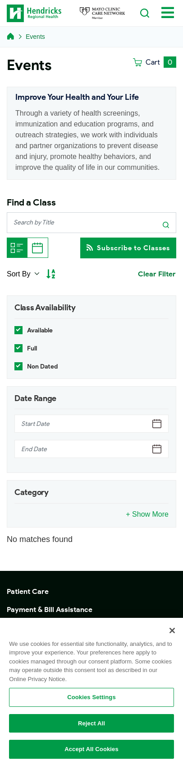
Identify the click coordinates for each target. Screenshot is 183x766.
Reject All (91, 723)
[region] (91, 692)
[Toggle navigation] (167, 12)
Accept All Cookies (91, 749)
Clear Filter (157, 274)
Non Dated (42, 366)
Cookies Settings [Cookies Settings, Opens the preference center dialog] (91, 697)
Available (40, 330)
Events (35, 36)
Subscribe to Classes (128, 247)
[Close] (172, 630)
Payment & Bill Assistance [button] (49, 609)
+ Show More (147, 514)
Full (32, 348)
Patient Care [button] (28, 591)
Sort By (19, 274)
